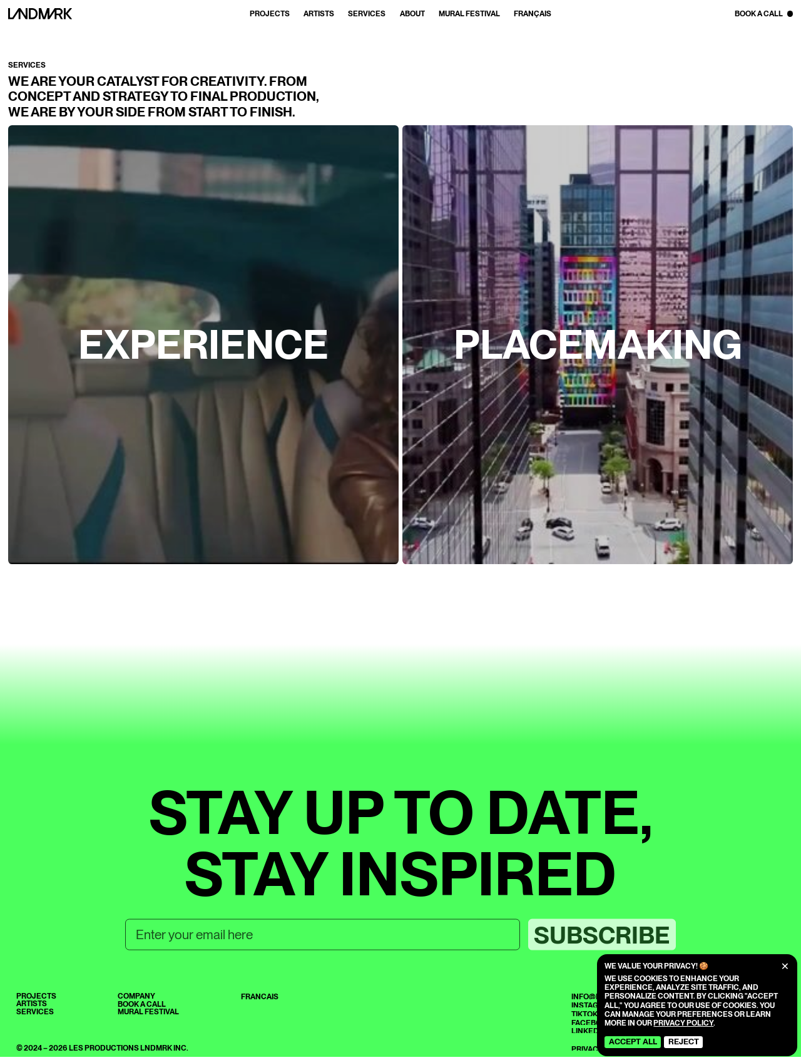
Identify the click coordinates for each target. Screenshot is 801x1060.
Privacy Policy (683, 1023)
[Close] (785, 966)
